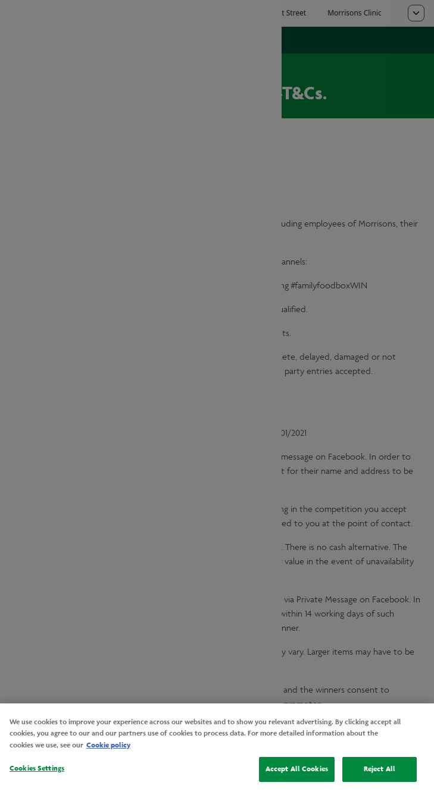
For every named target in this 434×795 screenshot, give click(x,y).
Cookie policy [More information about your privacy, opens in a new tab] (108, 745)
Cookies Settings (37, 768)
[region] (217, 749)
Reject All (379, 768)
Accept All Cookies (297, 768)
